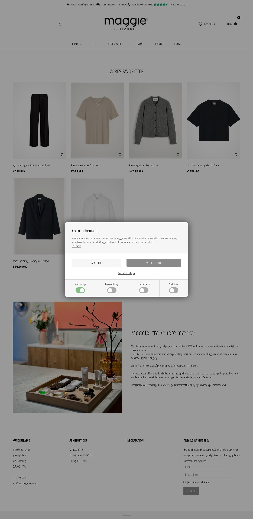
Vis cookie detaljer (126, 273)
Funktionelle (144, 287)
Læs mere (76, 246)
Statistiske (173, 287)
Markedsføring (111, 287)
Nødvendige (80, 287)
